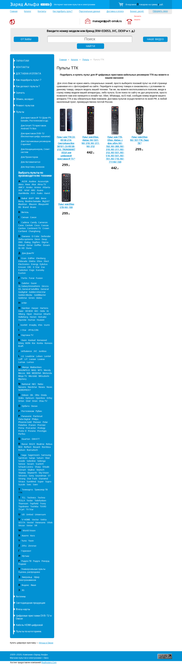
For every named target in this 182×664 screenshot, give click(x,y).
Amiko (29, 187)
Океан (34, 406)
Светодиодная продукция (30, 602)
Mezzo (21, 373)
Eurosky (40, 270)
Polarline (22, 425)
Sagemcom (34, 455)
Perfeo (21, 434)
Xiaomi (25, 535)
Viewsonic (40, 522)
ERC (29, 267)
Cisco (37, 225)
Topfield (34, 503)
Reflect (27, 447)
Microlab (33, 376)
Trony (43, 503)
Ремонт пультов (25, 105)
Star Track (32, 478)
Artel (26, 190)
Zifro (24, 545)
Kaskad (32, 340)
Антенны (21, 596)
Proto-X (22, 431)
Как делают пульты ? (28, 86)
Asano (40, 190)
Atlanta (46, 187)
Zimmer (32, 545)
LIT (26, 359)
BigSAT (46, 201)
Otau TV (43, 401)
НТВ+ (24, 303)
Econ (23, 258)
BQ (19, 207)
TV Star (30, 509)
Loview (41, 359)
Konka (40, 343)
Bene (43, 198)
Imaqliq (32, 325)
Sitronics (22, 475)
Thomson (23, 503)
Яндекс (25, 585)
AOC (20, 190)
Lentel (47, 356)
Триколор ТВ (41, 489)
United (29, 514)
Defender (46, 236)
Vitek (50, 522)
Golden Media (25, 295)
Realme (40, 444)
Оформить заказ (160, 11)
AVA (33, 193)
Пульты (20, 111)
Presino (32, 431)
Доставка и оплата (115, 11)
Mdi (28, 373)
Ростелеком (27, 411)
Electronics (23, 264)
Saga (23, 455)
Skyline (31, 469)
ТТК (20, 492)
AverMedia (23, 193)
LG (22, 356)
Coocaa (44, 225)
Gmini (32, 298)
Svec (29, 484)
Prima (21, 428)
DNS (20, 242)
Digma (45, 242)
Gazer (34, 283)
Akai (34, 184)
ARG (33, 190)
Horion (33, 317)
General (45, 289)
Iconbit (24, 325)
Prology (41, 428)
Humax (31, 319)
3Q (22, 590)
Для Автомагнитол (30, 162)
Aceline (32, 181)
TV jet (21, 509)
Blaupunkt (43, 204)
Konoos (48, 343)
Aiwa (27, 184)
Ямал (33, 585)
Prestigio (41, 431)
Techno (41, 497)
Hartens (44, 308)
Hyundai (22, 319)
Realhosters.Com (49, 662)
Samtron (22, 458)
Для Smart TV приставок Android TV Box (33, 127)
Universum (40, 514)
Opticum (30, 398)
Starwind (43, 478)
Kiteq (21, 343)
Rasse (25, 444)
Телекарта (27, 489)
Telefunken (40, 500)
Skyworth (32, 472)
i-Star (24, 330)
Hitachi (47, 314)
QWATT (36, 439)
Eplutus (44, 264)
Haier (21, 311)
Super (41, 481)
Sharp (38, 466)
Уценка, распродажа (29, 572)
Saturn (40, 458)
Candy (34, 222)
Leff (20, 359)
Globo (39, 298)
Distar (30, 245)
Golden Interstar (37, 292)
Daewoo (26, 236)
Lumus (30, 362)
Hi (48, 311)
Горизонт (26, 550)
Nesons (22, 387)
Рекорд (45, 561)
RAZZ (32, 444)
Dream (46, 245)
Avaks (40, 193)
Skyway (22, 472)
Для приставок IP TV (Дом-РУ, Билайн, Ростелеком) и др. (36, 119)
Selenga (41, 461)
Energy (34, 264)
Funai (31, 278)
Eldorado (22, 261)
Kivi (33, 343)
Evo (43, 267)
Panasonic (26, 416)
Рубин (39, 411)
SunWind (31, 481)
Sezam (30, 463)
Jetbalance (26, 351)
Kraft (20, 346)
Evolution (23, 270)
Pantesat (38, 416)
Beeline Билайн (33, 201)
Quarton (26, 439)
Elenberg (41, 258)
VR (35, 525)
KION (27, 343)
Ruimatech (32, 450)
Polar (45, 422)
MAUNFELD (24, 370)
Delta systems (25, 239)
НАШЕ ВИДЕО (155, 39)
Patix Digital (24, 419)
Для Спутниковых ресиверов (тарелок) (36, 142)
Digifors (36, 242)
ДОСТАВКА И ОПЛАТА (28, 73)
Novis (49, 387)
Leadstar (30, 356)
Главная (14, 11)
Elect (46, 261)
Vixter (30, 525)
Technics (31, 497)
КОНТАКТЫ (22, 67)
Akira (20, 184)
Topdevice (23, 506)
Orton (21, 401)
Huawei (40, 319)
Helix (42, 311)
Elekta (32, 261)
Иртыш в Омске (46, 643)
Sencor (21, 463)
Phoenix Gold (25, 422)
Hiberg (21, 314)
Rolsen (21, 450)
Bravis (33, 207)
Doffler (37, 245)
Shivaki (45, 466)
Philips (35, 419)
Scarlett (40, 463)
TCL (24, 497)
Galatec (25, 283)
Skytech (40, 469)
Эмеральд (27, 577)
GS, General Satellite (28, 289)
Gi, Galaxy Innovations (29, 286)
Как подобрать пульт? (63, 11)
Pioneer (37, 422)
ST (49, 475)
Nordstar (32, 387)
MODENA (36, 373)
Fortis (24, 278)
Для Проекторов (29, 157)
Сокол (33, 217)
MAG (33, 370)
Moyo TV (22, 376)
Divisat (21, 245)
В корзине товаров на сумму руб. (144, 4)
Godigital (22, 292)
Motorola (47, 373)
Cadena (25, 222)
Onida (44, 395)
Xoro (32, 535)
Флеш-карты (23, 609)
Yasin (31, 540)
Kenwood (42, 340)
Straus (21, 481)
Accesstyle (43, 181)
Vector (35, 519)
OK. (31, 395)
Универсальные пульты (33, 569)
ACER (24, 181)
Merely (47, 370)
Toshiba (34, 506)
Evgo (31, 270)
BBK (37, 198)
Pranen (32, 425)
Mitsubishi (44, 376)
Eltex (39, 261)
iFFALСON (33, 330)
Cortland (22, 231)
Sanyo (32, 458)
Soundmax (40, 475)
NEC (34, 384)
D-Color (35, 236)
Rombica (46, 447)
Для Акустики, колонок (33, 166)
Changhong (34, 231)
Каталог (27, 11)
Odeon (25, 395)
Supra (48, 481)
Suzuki (21, 484)
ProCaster (31, 428)
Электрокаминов (27, 580)
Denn (37, 239)
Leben (39, 356)
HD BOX (29, 311)
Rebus (49, 444)
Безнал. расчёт (137, 11)
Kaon (24, 340)
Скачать (20, 92)
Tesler (30, 500)
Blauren (33, 204)
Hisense (38, 314)
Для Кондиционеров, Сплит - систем (36, 150)
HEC (36, 311)
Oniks (21, 398)
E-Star (36, 267)
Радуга (36, 561)
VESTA (21, 522)
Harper (35, 308)
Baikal (24, 198)
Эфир (36, 577)
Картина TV (27, 335)
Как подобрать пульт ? (28, 79)
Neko (40, 384)
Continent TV (34, 228)
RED (20, 447)
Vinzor (21, 525)
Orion (34, 401)
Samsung (46, 455)
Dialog (27, 242)
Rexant (36, 447)
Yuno (24, 540)
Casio (21, 225)
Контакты (42, 11)
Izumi (47, 325)
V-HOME (26, 519)
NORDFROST (24, 390)
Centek (29, 225)
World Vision (29, 530)
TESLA (21, 500)
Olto (37, 395)
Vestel (30, 522)
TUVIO (43, 506)
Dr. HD (21, 248)
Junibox (42, 351)
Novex (42, 387)
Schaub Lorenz (25, 466)
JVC (35, 351)
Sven (35, 484)
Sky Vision (44, 472)
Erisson (22, 267)
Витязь (25, 212)
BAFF (31, 198)
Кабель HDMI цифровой (29, 625)
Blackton (22, 204)
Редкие (22, 564)
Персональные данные (89, 11)
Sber (47, 458)
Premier (41, 425)
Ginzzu (45, 286)
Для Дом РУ (28, 253)
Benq (21, 201)
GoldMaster (40, 295)
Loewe (32, 359)
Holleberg (23, 317)
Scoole (21, 461)
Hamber (26, 308)
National (26, 384)
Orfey (49, 398)
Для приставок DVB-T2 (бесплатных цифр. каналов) (35, 135)
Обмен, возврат (25, 99)
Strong (21, 478)
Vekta (43, 519)
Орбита (25, 406)
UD (23, 514)
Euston (22, 273)
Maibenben (36, 367)
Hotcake (42, 317)
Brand (26, 207)
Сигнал (24, 217)
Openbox (40, 398)
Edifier (31, 258)
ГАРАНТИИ (22, 60)
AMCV (21, 187)
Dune (29, 248)
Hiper (29, 314)
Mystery (22, 379)
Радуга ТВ (26, 561)
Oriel (28, 401)
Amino (37, 187)
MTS (40, 370)
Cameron (43, 222)
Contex (22, 228)
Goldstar (22, 298)
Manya (25, 367)
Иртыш (25, 556)
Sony (31, 475)
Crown (46, 228)
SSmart (22, 469)
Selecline (31, 461)
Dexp (44, 239)
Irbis (40, 325)
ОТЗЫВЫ (26, 39)
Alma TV (41, 184)
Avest (47, 193)
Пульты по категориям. (29, 631)
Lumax (21, 362)
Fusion (39, 278)
